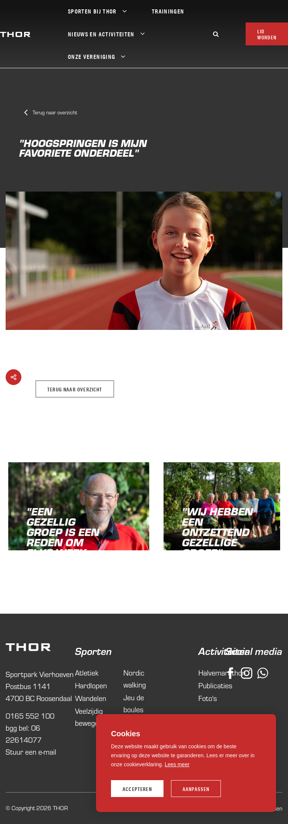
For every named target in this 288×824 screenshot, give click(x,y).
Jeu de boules (133, 703)
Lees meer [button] (177, 764)
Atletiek (87, 672)
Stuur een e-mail (31, 752)
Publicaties (205, 685)
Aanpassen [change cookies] (196, 789)
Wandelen (90, 698)
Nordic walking (134, 678)
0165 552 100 (30, 716)
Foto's (205, 698)
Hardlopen (91, 685)
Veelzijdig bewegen (89, 717)
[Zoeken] (216, 34)
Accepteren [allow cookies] (137, 789)
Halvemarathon (205, 672)
